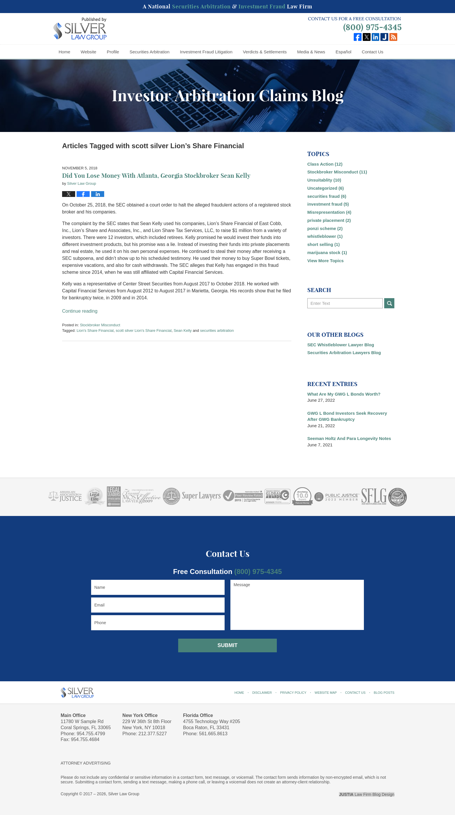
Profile (113, 51)
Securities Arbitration (149, 51)
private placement (329, 220)
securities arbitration (217, 330)
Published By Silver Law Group (355, 24)
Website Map (326, 692)
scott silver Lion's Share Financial (144, 330)
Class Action (324, 164)
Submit (228, 645)
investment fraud (328, 204)
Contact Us (372, 51)
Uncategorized (325, 188)
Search (389, 303)
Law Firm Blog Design (366, 794)
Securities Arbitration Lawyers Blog (344, 352)
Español (343, 51)
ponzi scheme (325, 228)
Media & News (311, 51)
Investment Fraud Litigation (206, 51)
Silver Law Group (123, 794)
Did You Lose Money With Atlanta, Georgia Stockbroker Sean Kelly (156, 175)
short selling (323, 244)
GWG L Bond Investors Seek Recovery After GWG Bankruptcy (347, 416)
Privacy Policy (293, 692)
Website (88, 51)
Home (64, 51)
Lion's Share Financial (95, 330)
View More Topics (325, 260)
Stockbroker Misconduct (100, 325)
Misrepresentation (329, 212)
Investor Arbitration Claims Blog (79, 28)
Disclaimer (262, 692)
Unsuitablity (324, 180)
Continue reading (80, 311)
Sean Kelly (183, 330)
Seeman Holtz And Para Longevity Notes (349, 438)
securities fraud (326, 196)
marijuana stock (327, 252)
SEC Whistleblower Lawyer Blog (340, 344)
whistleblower (325, 236)
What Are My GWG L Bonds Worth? (343, 394)
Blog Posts (384, 692)
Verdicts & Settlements (265, 51)
